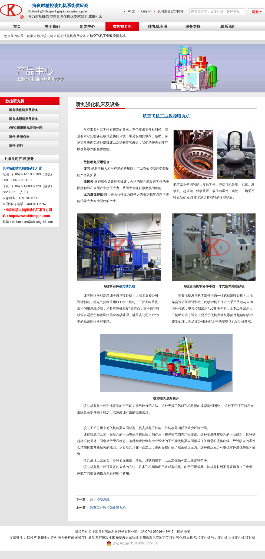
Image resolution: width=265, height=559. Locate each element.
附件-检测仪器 (19, 137)
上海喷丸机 (236, 538)
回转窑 (32, 538)
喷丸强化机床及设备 (71, 36)
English (146, 11)
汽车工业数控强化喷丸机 (108, 508)
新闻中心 (87, 27)
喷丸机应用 (157, 27)
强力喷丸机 (127, 286)
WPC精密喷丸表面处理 (25, 128)
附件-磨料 (16, 146)
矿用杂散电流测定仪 (154, 538)
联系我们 (228, 27)
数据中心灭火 (47, 538)
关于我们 (52, 27)
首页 (17, 27)
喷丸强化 (176, 538)
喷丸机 (188, 538)
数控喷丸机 (122, 27)
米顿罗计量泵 (85, 538)
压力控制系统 (100, 499)
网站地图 (183, 532)
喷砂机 (250, 538)
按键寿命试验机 (127, 538)
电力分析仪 (66, 538)
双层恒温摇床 (105, 538)
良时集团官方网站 (171, 11)
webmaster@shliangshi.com (32, 222)
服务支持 (192, 27)
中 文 (131, 11)
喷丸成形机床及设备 (23, 119)
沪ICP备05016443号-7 (157, 532)
